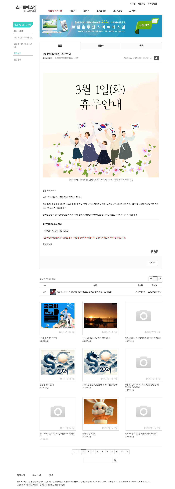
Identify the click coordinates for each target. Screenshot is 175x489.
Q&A (50, 475)
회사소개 (21, 475)
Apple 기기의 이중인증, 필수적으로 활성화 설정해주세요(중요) (84, 292)
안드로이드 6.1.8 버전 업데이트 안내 (141, 433)
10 (122, 452)
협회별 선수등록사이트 (23, 37)
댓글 (100, 45)
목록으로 (152, 263)
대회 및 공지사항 (55, 11)
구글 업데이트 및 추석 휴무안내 (96, 338)
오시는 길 (36, 475)
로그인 (132, 4)
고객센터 (132, 11)
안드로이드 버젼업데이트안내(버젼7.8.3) (143, 338)
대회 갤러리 (18, 31)
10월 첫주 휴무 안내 (48, 338)
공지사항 (17, 53)
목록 (141, 45)
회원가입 (141, 4)
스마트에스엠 (47, 58)
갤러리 (86, 11)
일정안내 (17, 59)
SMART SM (37, 484)
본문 (60, 45)
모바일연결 (152, 4)
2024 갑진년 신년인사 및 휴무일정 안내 (99, 384)
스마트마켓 (101, 11)
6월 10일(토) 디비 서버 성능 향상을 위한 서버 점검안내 (142, 385)
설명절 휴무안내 (47, 384)
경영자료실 (117, 11)
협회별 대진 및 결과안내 (23, 45)
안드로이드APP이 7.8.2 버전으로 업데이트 (57, 434)
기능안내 (72, 11)
